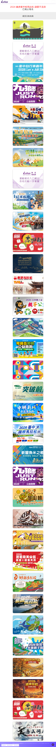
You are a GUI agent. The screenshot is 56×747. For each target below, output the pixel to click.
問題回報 (4, 745)
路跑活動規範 (10, 745)
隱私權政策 (16, 745)
